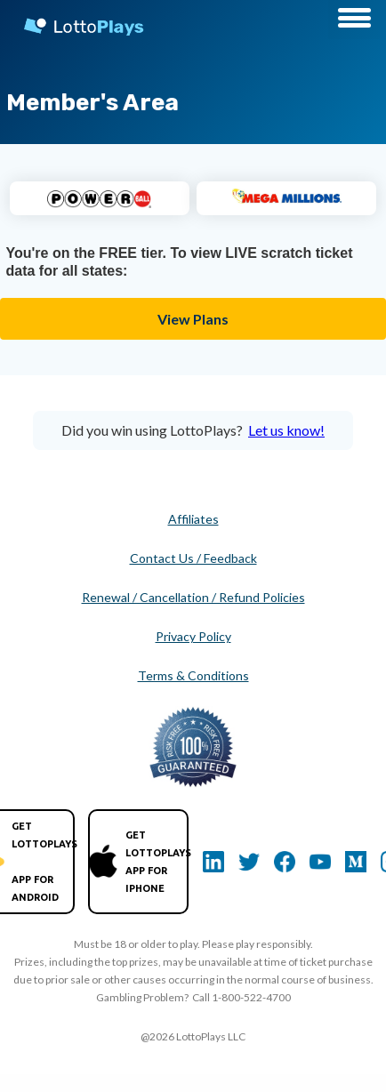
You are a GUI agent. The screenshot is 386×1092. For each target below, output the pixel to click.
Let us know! (286, 430)
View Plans (193, 318)
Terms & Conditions (193, 675)
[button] (354, 19)
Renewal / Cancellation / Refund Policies (193, 597)
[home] (75, 22)
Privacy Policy (193, 636)
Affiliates (193, 518)
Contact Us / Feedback (193, 558)
